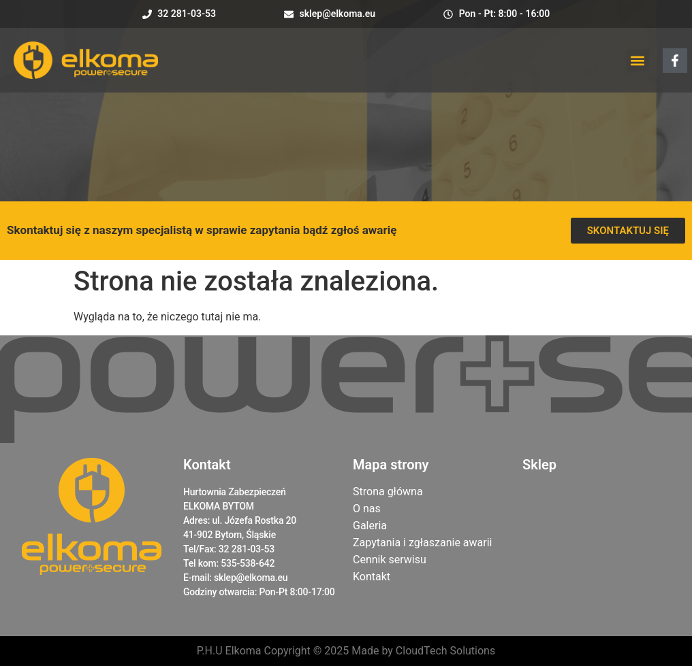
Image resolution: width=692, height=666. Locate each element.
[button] (638, 60)
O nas (367, 508)
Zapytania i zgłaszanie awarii (422, 542)
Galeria (370, 525)
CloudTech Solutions (445, 650)
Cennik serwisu (389, 559)
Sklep (539, 464)
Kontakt (371, 576)
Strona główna (388, 491)
